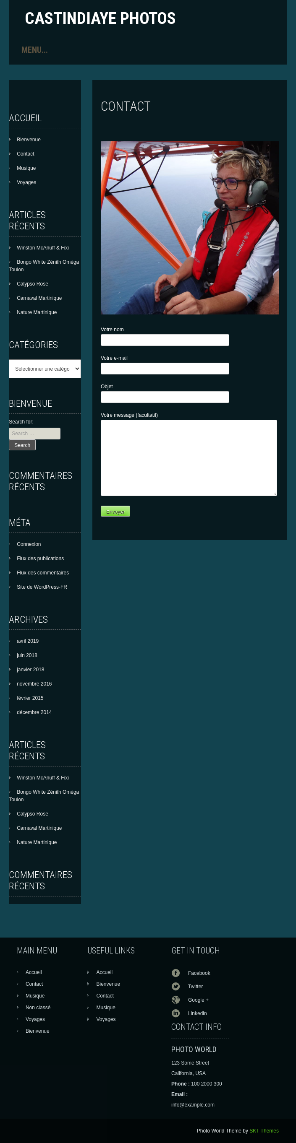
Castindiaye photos (100, 18)
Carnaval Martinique (39, 298)
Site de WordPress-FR (42, 587)
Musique (26, 168)
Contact (25, 154)
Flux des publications (40, 558)
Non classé (38, 1008)
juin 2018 (27, 655)
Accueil (34, 972)
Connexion (29, 544)
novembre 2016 (34, 684)
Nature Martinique (37, 312)
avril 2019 (28, 641)
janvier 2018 (30, 670)
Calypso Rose (32, 284)
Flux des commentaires (43, 573)
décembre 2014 (34, 712)
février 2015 (30, 698)
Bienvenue (29, 140)
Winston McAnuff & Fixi (43, 248)
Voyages (26, 182)
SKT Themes (264, 1131)
